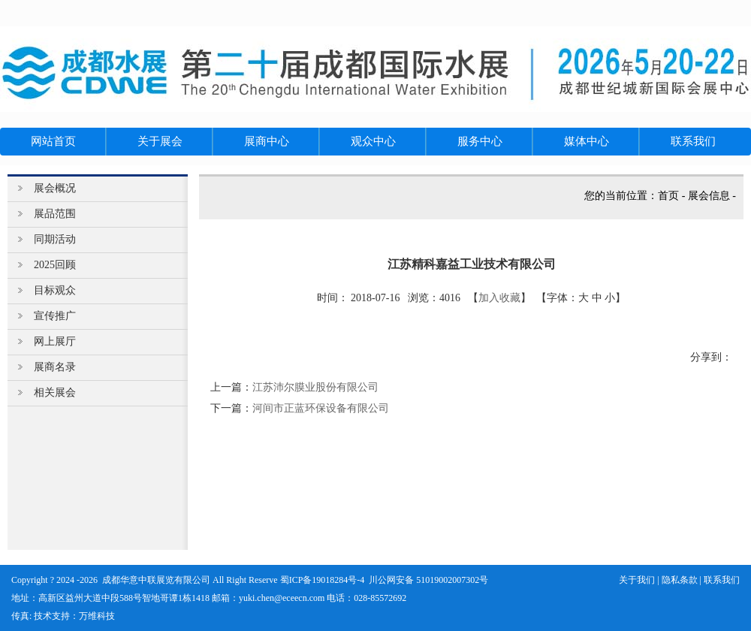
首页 (668, 195)
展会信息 (709, 195)
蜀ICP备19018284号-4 (322, 580)
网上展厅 (55, 341)
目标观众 (55, 290)
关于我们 (637, 580)
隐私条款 (680, 580)
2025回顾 (55, 264)
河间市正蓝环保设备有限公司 (320, 408)
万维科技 (97, 616)
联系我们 (722, 580)
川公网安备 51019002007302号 (428, 580)
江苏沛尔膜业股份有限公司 (315, 387)
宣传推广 (55, 316)
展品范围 (55, 213)
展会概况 (55, 188)
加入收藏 (499, 297)
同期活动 (55, 239)
